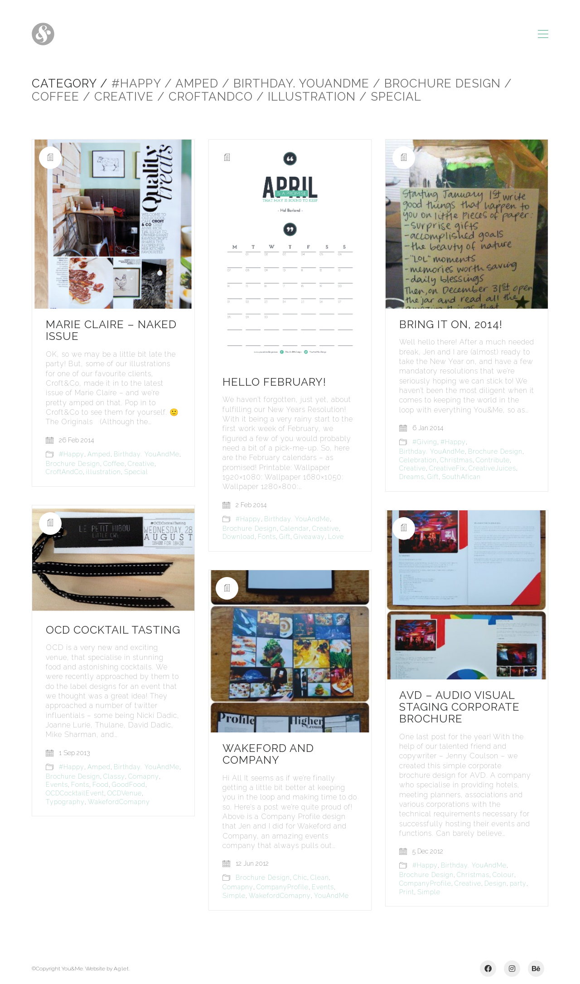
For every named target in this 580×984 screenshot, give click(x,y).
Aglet (121, 968)
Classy (114, 776)
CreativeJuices (492, 468)
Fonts (267, 536)
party (518, 883)
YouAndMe (331, 895)
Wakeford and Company (268, 754)
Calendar (294, 528)
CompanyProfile (425, 883)
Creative (141, 463)
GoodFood (128, 784)
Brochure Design (73, 463)
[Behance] (536, 968)
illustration (103, 471)
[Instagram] (512, 968)
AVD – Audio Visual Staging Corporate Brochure (459, 707)
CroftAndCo (64, 471)
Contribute (493, 460)
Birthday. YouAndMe (146, 454)
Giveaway (309, 536)
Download (238, 536)
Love (336, 536)
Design (495, 883)
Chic (300, 877)
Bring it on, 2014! (451, 324)
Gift (284, 536)
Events (57, 784)
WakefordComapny (119, 801)
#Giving (424, 442)
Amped (99, 454)
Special (136, 471)
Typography (65, 801)
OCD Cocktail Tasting (113, 630)
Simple (428, 892)
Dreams (411, 476)
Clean (319, 877)
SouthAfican (461, 476)
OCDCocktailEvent (75, 793)
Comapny (143, 776)
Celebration (418, 460)
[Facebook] (488, 968)
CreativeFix (447, 468)
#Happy (71, 454)
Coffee (114, 463)
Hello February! (274, 382)
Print (406, 892)
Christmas (456, 460)
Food (100, 784)
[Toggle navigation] (543, 34)
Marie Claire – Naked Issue (111, 331)
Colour (503, 874)
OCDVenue (124, 793)
